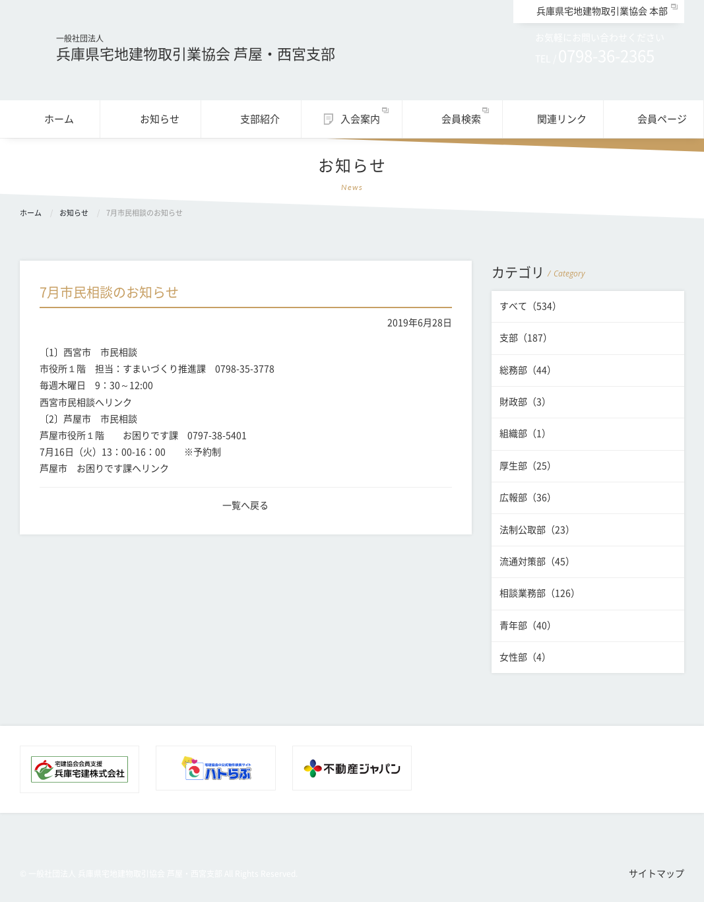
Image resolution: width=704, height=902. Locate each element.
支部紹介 (260, 119)
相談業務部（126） (539, 593)
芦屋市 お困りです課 (86, 468)
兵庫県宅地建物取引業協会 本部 (602, 11)
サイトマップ (656, 873)
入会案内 (360, 119)
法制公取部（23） (537, 529)
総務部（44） (527, 370)
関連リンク (562, 119)
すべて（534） (530, 306)
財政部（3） (525, 401)
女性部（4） (525, 657)
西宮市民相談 (67, 402)
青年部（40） (527, 625)
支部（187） (525, 337)
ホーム (59, 119)
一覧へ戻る (245, 505)
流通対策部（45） (537, 561)
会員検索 (461, 119)
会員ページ (662, 119)
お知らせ (159, 119)
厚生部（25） (527, 465)
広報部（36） (527, 497)
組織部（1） (525, 433)
